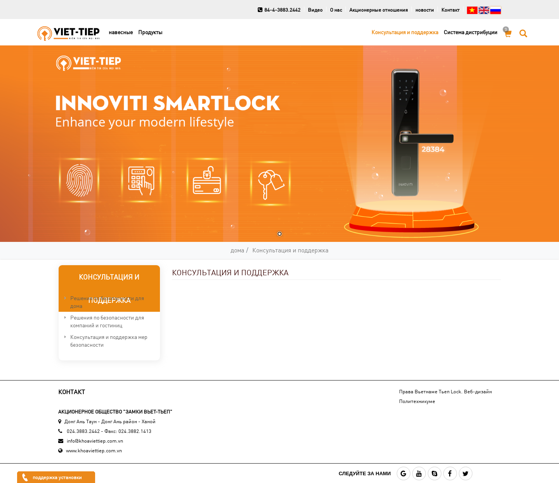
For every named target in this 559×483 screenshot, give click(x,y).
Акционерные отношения (378, 9)
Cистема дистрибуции (470, 32)
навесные (121, 32)
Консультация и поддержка (405, 32)
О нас (336, 9)
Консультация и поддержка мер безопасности (109, 340)
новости (424, 9)
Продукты (150, 32)
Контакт (450, 9)
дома (237, 250)
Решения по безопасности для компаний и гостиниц (107, 321)
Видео (315, 9)
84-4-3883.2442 (279, 9)
